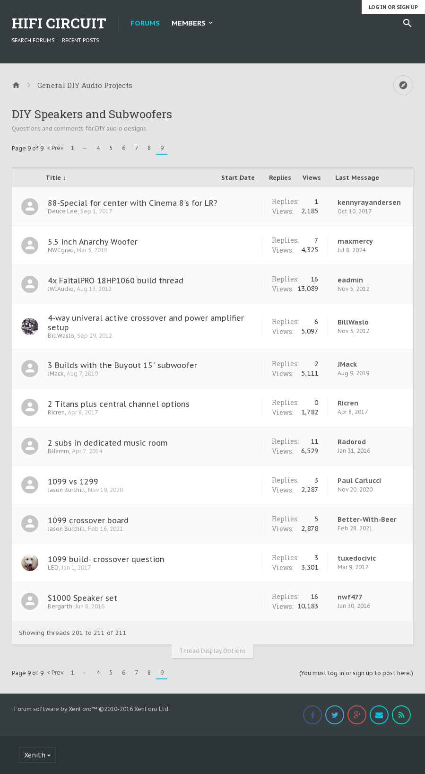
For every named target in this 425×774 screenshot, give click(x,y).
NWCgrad (61, 250)
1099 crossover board (88, 520)
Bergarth (60, 606)
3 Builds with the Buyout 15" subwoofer (122, 365)
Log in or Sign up (393, 7)
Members (189, 22)
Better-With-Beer (367, 519)
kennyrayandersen (369, 202)
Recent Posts (80, 40)
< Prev (55, 147)
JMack (56, 373)
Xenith (34, 755)
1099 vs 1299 (73, 481)
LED (53, 567)
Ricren (56, 412)
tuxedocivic (357, 558)
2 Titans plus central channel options (119, 404)
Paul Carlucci (359, 480)
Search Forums (33, 40)
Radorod (352, 442)
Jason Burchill (66, 489)
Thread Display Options (212, 650)
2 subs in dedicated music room (108, 443)
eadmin (350, 280)
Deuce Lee (63, 211)
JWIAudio (61, 288)
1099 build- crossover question (106, 559)
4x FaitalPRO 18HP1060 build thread (115, 280)
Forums (145, 22)
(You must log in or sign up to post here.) (356, 673)
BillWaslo (61, 335)
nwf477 (350, 597)
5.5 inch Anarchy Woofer (93, 241)
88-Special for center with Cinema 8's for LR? (132, 203)
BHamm (58, 451)
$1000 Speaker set (82, 598)
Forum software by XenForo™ (92, 708)
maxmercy (355, 241)
